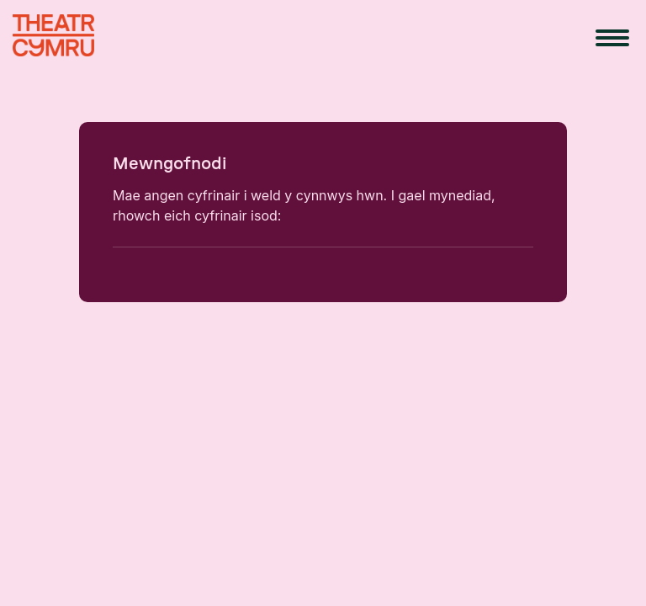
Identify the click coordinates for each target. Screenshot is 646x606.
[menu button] (612, 38)
